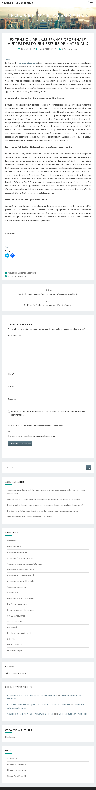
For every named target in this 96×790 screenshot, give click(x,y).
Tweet (8, 59)
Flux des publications (16, 764)
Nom (11, 374)
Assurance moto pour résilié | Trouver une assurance (30, 713)
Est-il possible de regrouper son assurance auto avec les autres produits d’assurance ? (45, 505)
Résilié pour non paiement (19, 633)
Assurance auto (14, 546)
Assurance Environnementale (20, 558)
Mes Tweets (10, 737)
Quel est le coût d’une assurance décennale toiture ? (30, 516)
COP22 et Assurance (16, 615)
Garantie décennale (17, 276)
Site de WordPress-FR (16, 776)
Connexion (12, 758)
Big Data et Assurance (17, 604)
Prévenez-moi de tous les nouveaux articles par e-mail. (32, 436)
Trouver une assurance (17, 3)
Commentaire (15, 335)
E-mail (12, 386)
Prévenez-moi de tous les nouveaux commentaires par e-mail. (35, 425)
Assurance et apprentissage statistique (24, 563)
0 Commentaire (70, 49)
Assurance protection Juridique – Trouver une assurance (32, 695)
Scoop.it (11, 638)
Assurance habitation (16, 587)
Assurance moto (14, 592)
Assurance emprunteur (17, 552)
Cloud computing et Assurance (20, 610)
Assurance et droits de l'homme (21, 569)
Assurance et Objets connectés (21, 575)
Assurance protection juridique (20, 598)
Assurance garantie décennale (22, 272)
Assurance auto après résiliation (73, 713)
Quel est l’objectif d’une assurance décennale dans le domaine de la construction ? (43, 499)
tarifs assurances (14, 644)
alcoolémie (12, 540)
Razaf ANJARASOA (48, 49)
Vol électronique (14, 650)
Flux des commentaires (17, 770)
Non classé (12, 627)
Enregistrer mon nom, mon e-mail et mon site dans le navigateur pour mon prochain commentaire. (49, 413)
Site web (12, 398)
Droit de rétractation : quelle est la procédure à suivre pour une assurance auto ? (42, 511)
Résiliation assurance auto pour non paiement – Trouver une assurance (38, 704)
